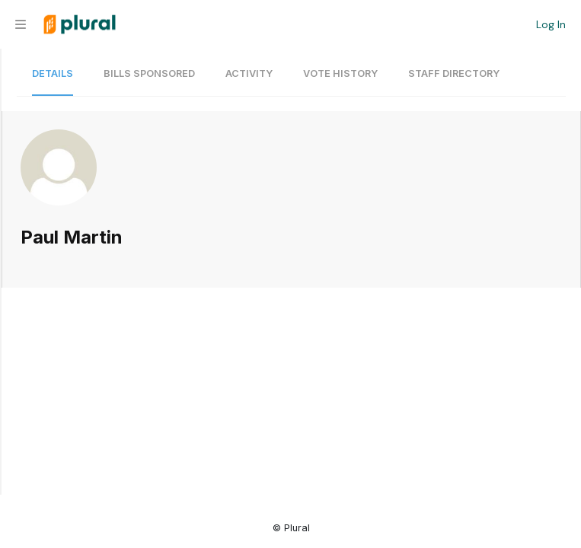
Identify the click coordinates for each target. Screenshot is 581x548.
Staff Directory (454, 73)
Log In (551, 24)
